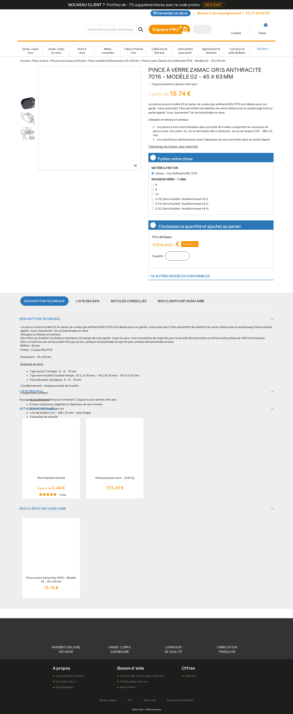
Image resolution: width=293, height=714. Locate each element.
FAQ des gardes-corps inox (133, 681)
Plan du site (150, 700)
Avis (62, 494)
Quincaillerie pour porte (185, 50)
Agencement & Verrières (211, 50)
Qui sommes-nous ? (65, 681)
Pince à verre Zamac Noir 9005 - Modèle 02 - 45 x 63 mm (51, 579)
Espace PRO (165, 29)
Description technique (44, 301)
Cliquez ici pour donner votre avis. (96, 399)
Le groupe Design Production (69, 676)
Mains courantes (107, 50)
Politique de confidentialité (180, 700)
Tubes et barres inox (133, 50)
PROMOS (262, 49)
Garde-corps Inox (30, 50)
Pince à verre (82, 50)
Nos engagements (64, 687)
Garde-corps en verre (56, 50)
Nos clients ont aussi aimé (181, 301)
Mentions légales (108, 700)
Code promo (190, 676)
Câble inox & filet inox (159, 50)
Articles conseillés (128, 301)
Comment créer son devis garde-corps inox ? (142, 676)
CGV (130, 700)
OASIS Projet (137, 709)
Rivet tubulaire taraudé (51, 477)
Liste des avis (87, 301)
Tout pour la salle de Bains (236, 50)
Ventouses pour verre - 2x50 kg (114, 477)
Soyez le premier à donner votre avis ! (173, 84)
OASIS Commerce (153, 709)
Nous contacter (127, 687)
